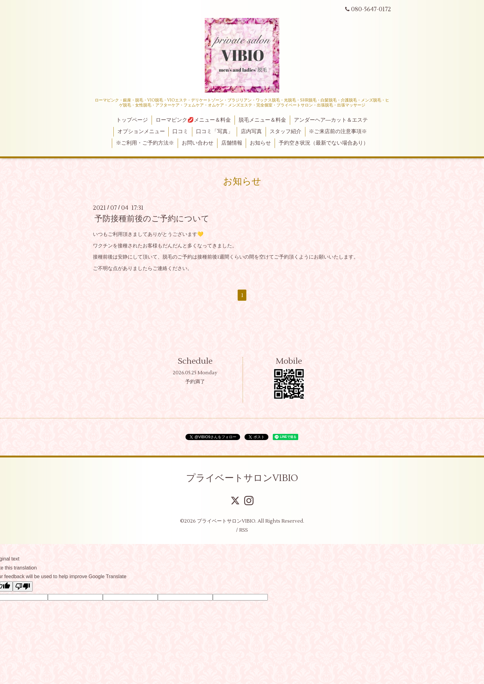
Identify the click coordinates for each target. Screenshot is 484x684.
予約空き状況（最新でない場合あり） (323, 143)
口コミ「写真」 (214, 131)
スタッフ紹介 (285, 131)
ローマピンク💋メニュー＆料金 (193, 120)
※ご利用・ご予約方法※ (145, 143)
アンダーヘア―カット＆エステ (331, 120)
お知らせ (260, 143)
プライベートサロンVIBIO (242, 478)
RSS (243, 530)
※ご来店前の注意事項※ (338, 131)
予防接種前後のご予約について (151, 219)
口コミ (180, 131)
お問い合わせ (197, 143)
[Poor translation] (23, 586)
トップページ (132, 120)
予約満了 (195, 382)
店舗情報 (231, 143)
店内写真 (251, 131)
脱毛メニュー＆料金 (262, 120)
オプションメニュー (141, 131)
